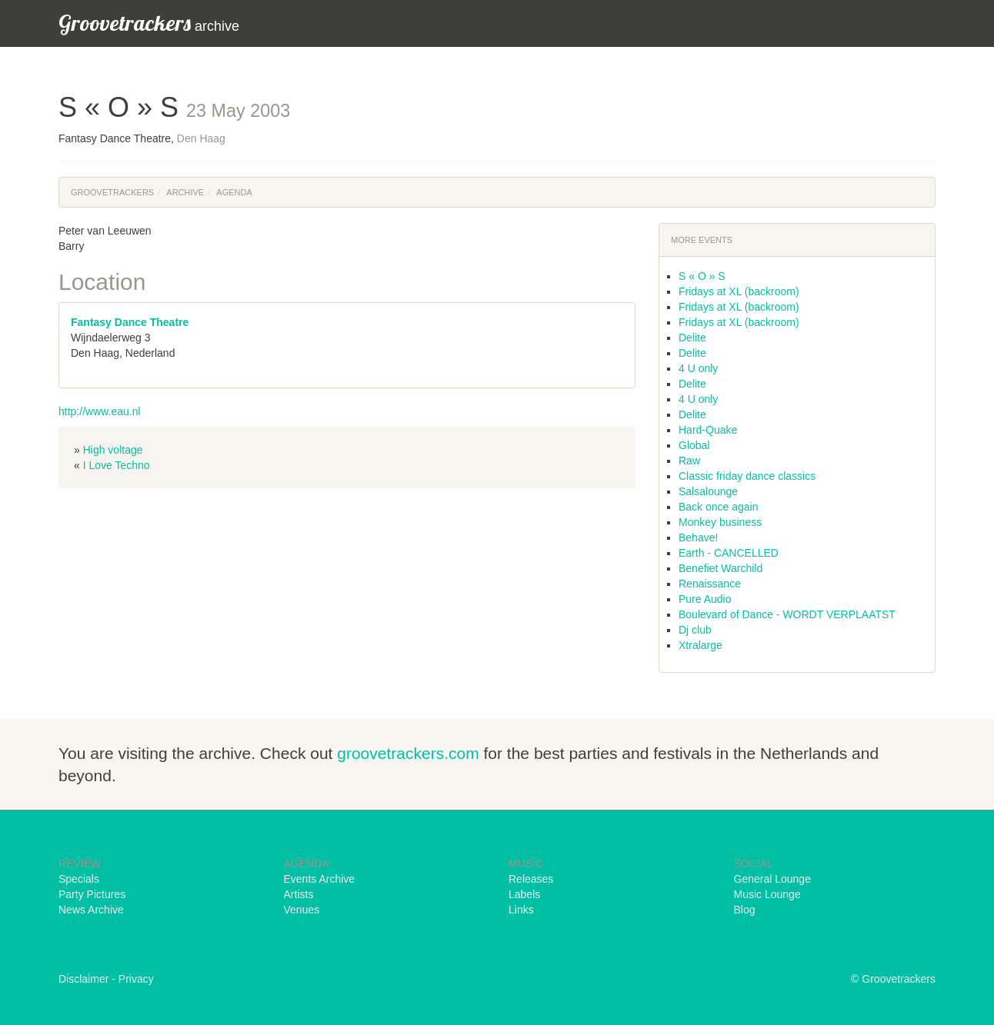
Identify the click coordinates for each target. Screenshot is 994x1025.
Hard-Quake (708, 430)
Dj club (695, 630)
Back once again (719, 507)
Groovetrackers (112, 192)
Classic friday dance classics (747, 476)
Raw (689, 460)
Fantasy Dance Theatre (129, 322)
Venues (302, 910)
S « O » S (702, 276)
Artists (299, 894)
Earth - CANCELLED (729, 553)
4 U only (698, 368)
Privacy (136, 979)
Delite (692, 337)
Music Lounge (767, 894)
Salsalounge (708, 491)
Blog (745, 910)
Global (694, 445)
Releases (531, 879)
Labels (524, 894)
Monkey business (720, 522)
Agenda (234, 192)
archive (148, 22)
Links (521, 910)
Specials (78, 879)
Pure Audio (705, 599)
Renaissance (710, 583)
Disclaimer (83, 979)
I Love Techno (116, 465)
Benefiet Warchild (720, 568)
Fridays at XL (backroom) (739, 291)
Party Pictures (91, 894)
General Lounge (772, 879)
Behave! (698, 537)
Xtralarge (700, 645)
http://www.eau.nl (99, 411)
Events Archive (319, 879)
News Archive (91, 910)
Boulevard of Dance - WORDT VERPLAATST (787, 614)
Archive (185, 192)
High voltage (113, 450)
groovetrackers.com (408, 753)
